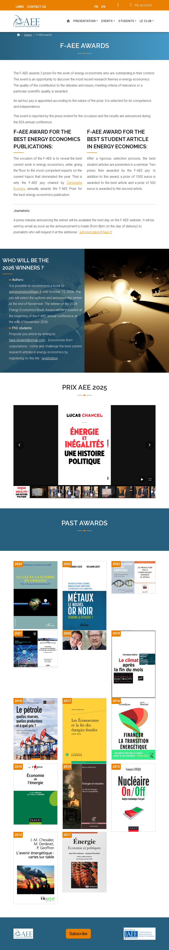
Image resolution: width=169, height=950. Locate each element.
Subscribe (78, 933)
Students (126, 21)
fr (96, 7)
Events (107, 21)
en (103, 7)
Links (20, 7)
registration (50, 358)
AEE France (28, 21)
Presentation (84, 21)
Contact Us (36, 7)
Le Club (145, 21)
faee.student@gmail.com (27, 340)
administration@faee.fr (95, 232)
